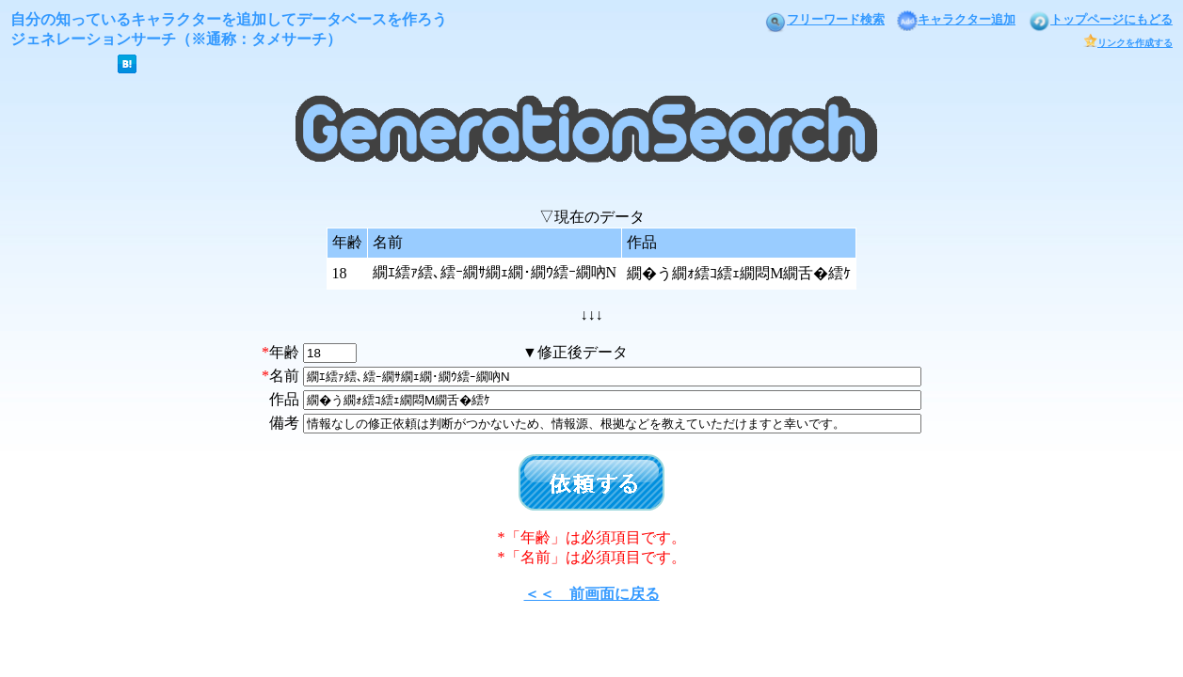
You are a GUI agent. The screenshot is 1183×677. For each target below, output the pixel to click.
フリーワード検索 (824, 19)
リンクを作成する (1128, 43)
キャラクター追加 (956, 19)
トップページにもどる (1100, 19)
